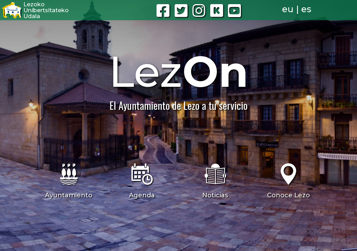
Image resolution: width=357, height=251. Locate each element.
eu (288, 9)
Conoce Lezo (288, 195)
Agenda (142, 195)
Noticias (215, 195)
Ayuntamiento (68, 195)
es (306, 9)
